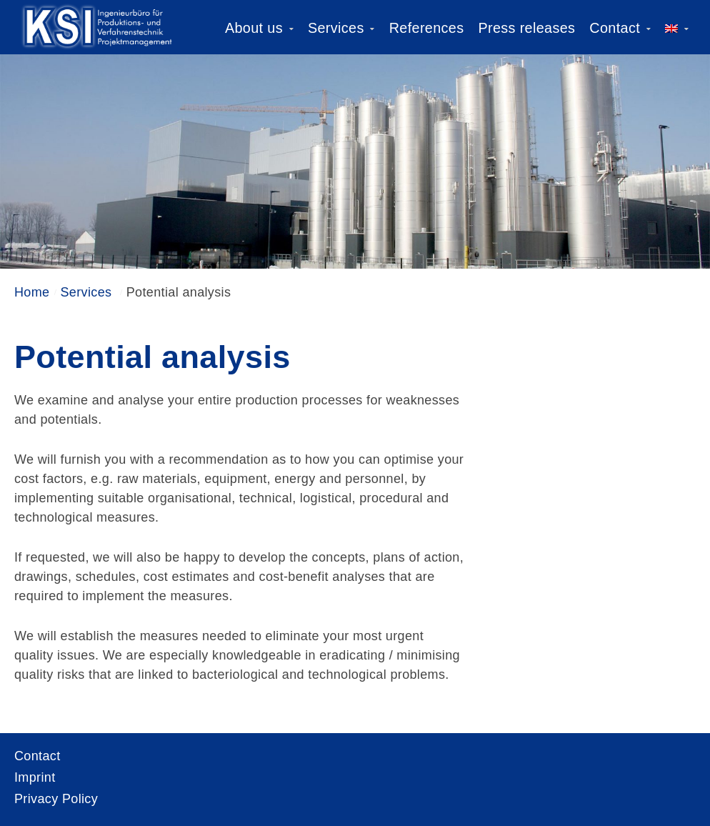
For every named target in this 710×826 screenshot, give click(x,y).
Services (336, 28)
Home (31, 292)
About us (254, 28)
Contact (614, 28)
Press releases (526, 28)
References (426, 28)
